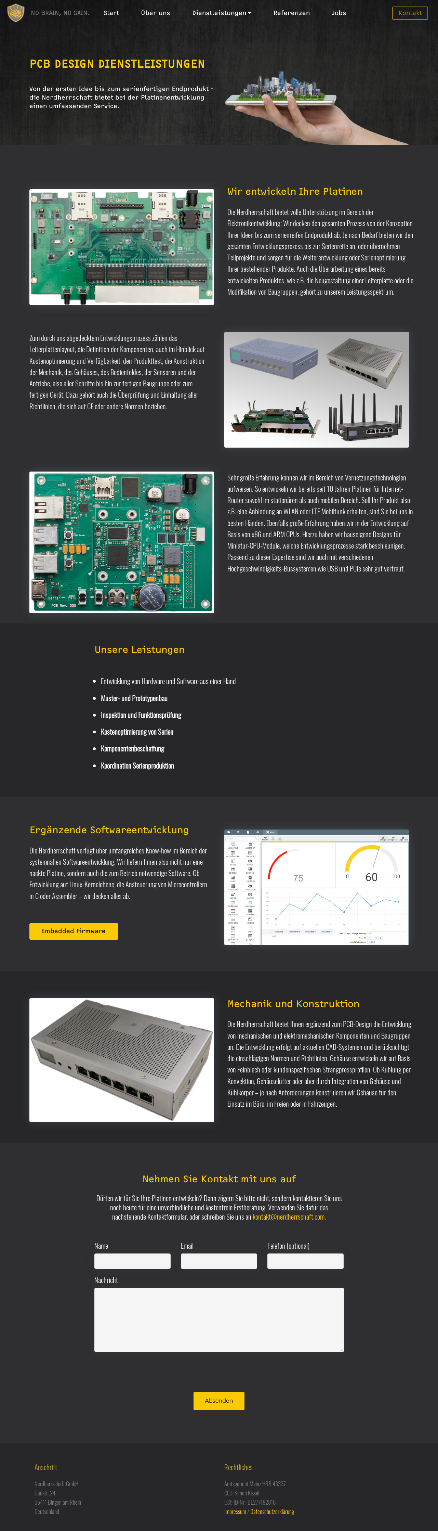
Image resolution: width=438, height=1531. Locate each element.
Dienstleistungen (219, 13)
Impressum (235, 1511)
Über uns (155, 13)
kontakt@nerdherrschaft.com (288, 1216)
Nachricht (106, 1279)
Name (101, 1245)
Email (187, 1245)
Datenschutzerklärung (272, 1511)
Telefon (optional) (288, 1245)
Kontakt (410, 13)
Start (111, 13)
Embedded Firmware (73, 931)
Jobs (339, 13)
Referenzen (292, 13)
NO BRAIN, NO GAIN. (60, 13)
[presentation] (146, 1371)
